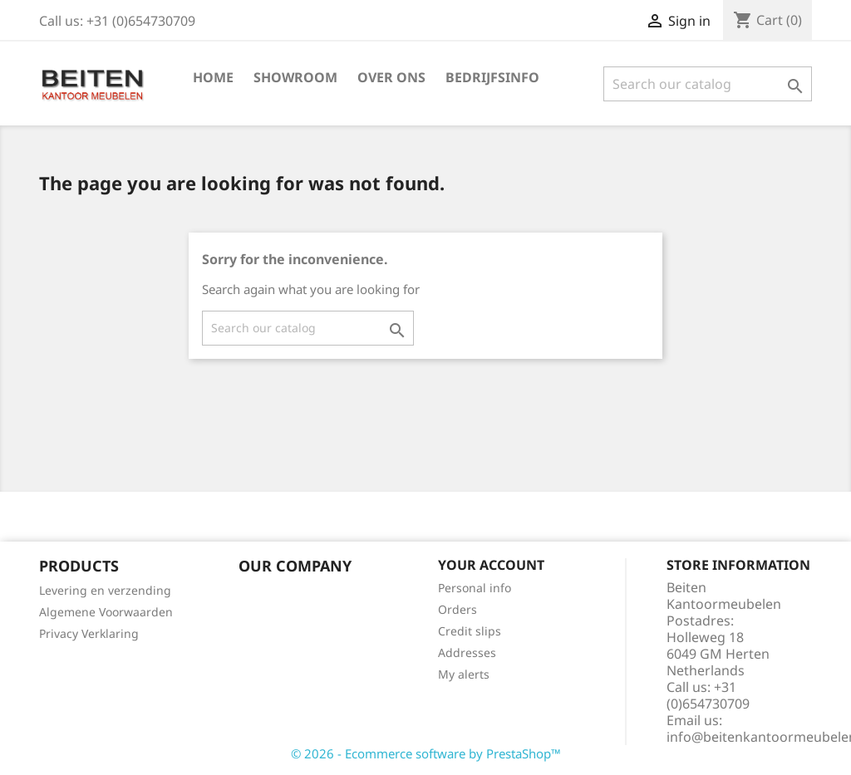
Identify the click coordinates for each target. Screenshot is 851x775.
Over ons (391, 77)
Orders (457, 609)
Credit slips (469, 631)
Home (213, 77)
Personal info (474, 588)
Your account (491, 565)
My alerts (463, 674)
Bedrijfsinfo (492, 77)
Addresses (467, 652)
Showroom (295, 77)
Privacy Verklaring (89, 633)
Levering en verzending (105, 590)
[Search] (707, 83)
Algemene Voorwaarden (106, 612)
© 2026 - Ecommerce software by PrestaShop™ (426, 753)
